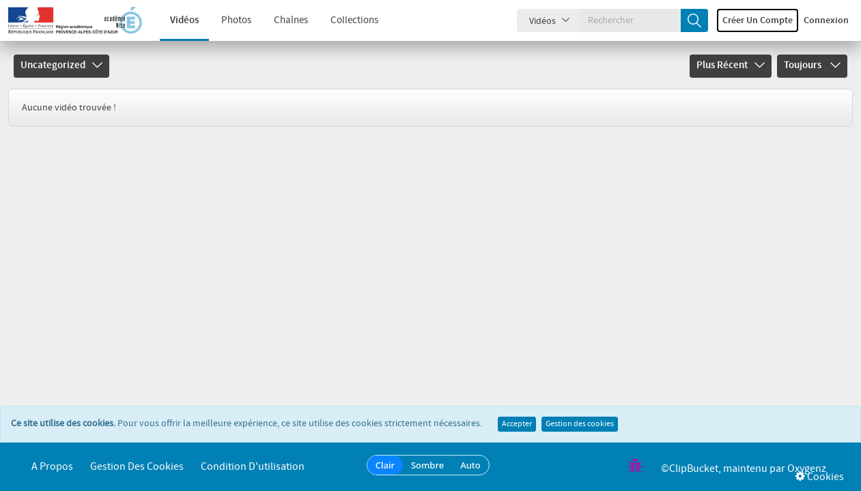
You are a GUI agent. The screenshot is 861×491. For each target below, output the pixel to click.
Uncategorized (61, 65)
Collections (345, 20)
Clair (385, 465)
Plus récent (730, 65)
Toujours (812, 65)
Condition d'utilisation (253, 467)
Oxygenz (806, 469)
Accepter (517, 424)
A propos (52, 467)
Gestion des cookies (580, 424)
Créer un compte (757, 20)
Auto (470, 465)
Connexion (826, 20)
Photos (227, 20)
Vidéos (174, 20)
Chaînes (281, 20)
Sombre (427, 465)
